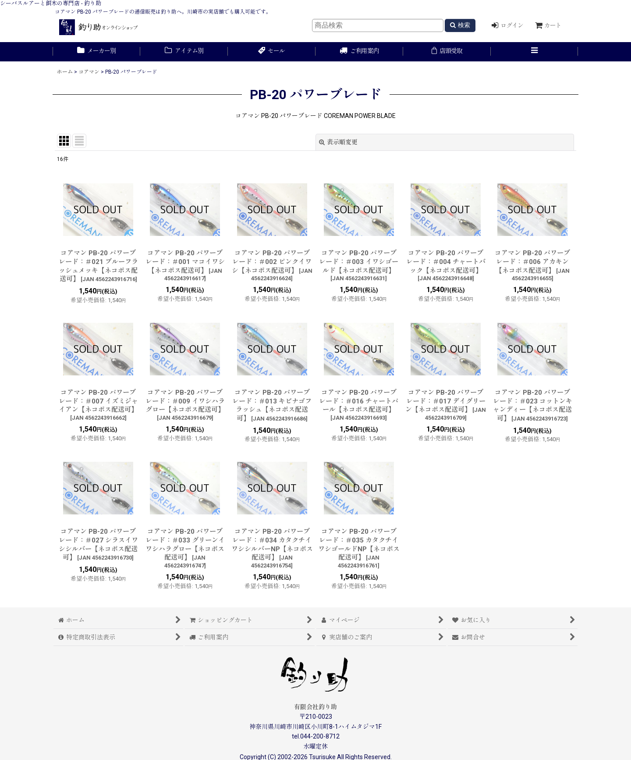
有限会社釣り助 (315, 706)
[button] (534, 51)
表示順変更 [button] (338, 142)
